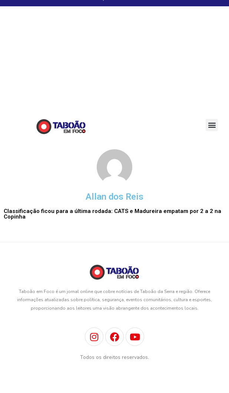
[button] (212, 125)
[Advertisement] (114, 59)
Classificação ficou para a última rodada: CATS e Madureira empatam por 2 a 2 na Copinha (112, 214)
